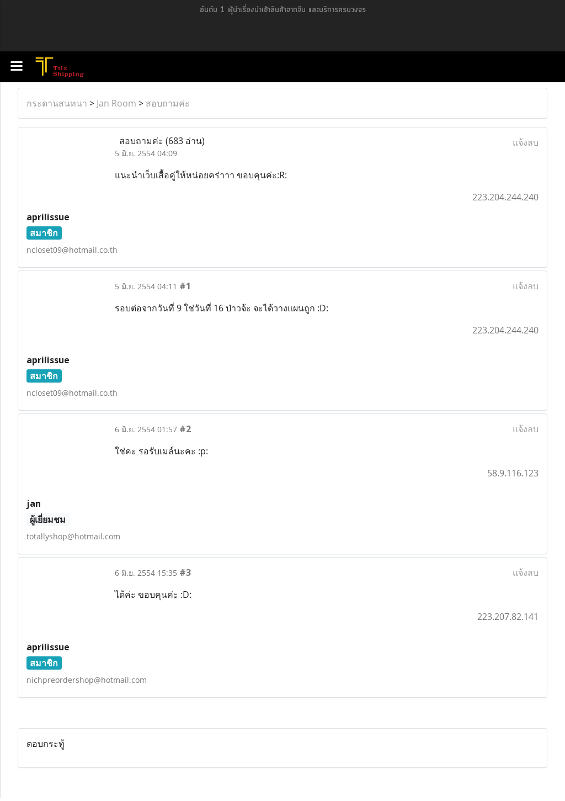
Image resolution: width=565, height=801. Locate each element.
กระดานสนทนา (56, 103)
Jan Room (116, 103)
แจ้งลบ (526, 142)
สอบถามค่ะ (168, 103)
